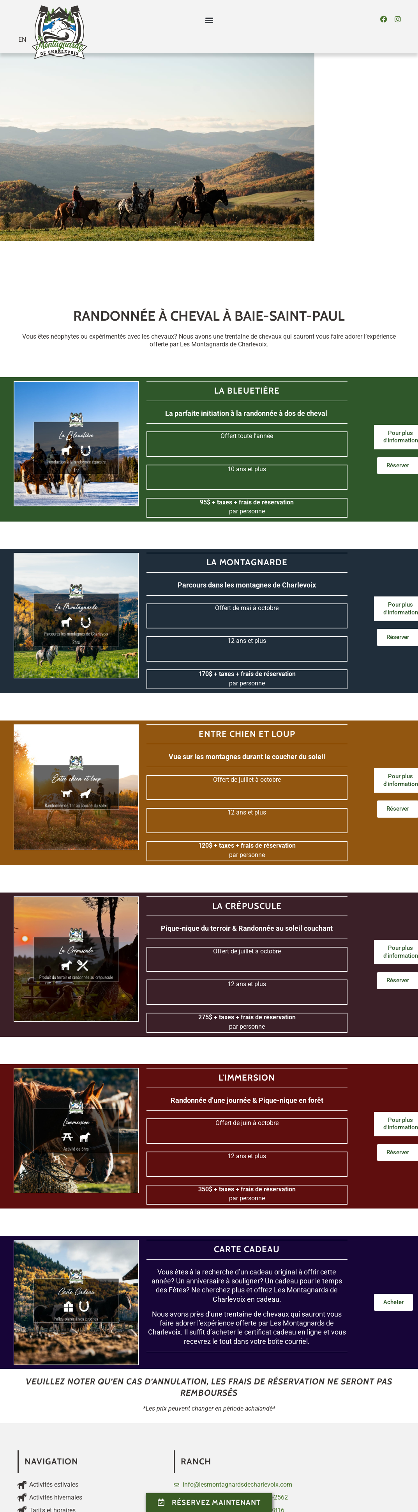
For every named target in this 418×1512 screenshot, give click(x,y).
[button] (209, 19)
